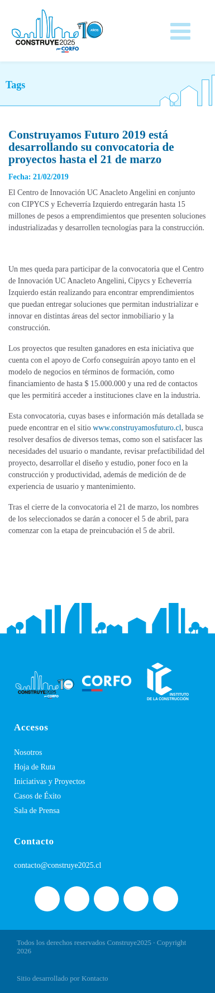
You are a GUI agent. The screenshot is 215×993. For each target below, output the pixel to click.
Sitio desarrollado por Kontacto (62, 978)
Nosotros (28, 752)
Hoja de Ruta (34, 767)
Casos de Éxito (37, 796)
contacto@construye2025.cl (57, 865)
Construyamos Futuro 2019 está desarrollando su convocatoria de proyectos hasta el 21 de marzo (91, 147)
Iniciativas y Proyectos (49, 781)
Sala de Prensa (37, 810)
